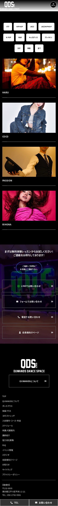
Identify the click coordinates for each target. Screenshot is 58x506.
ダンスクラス (7, 406)
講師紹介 (6, 435)
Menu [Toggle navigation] (53, 5)
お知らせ (6, 464)
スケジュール (7, 425)
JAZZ (32, 26)
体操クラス (6, 411)
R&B (20, 37)
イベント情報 (7, 450)
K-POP (8, 37)
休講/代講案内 (8, 430)
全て (39, 48)
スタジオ (5, 455)
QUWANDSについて (10, 401)
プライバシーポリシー (11, 474)
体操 (29, 48)
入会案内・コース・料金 (11, 420)
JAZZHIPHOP (46, 26)
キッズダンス (33, 37)
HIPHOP (19, 26)
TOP (4, 396)
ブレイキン (48, 37)
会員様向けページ (9, 459)
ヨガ (18, 48)
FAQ (4, 445)
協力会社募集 (8, 440)
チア (7, 26)
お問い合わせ (43, 502)
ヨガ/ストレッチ (8, 415)
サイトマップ (7, 469)
